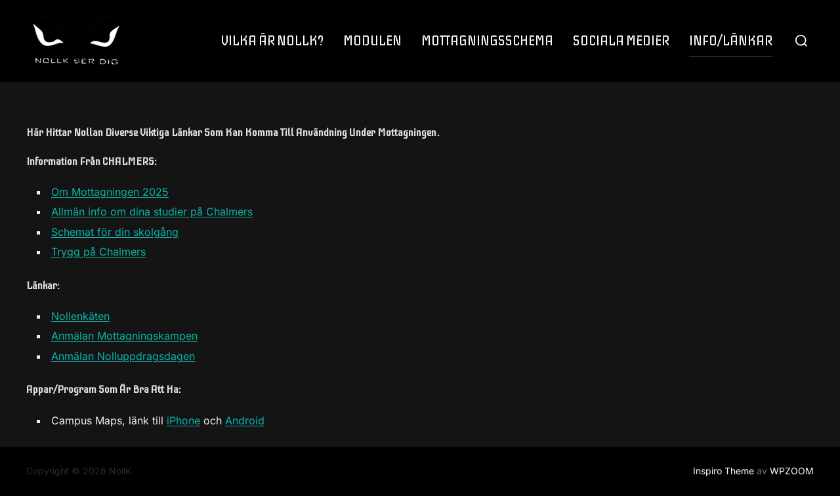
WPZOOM (792, 470)
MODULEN (372, 41)
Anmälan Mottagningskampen (124, 335)
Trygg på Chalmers (98, 251)
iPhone (183, 420)
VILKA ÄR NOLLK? (272, 41)
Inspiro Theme (723, 470)
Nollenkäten (80, 316)
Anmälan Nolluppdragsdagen (123, 356)
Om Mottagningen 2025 (110, 191)
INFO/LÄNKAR (730, 41)
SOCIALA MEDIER (621, 41)
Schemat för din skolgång (114, 231)
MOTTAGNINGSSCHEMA (487, 41)
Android (244, 420)
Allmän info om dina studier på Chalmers (152, 211)
